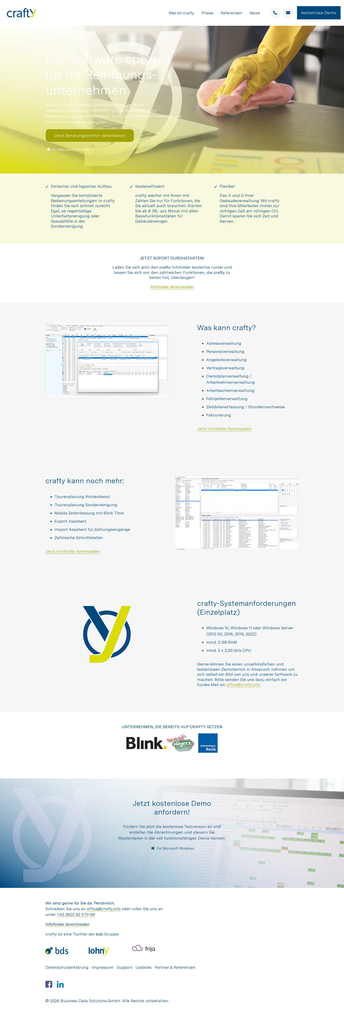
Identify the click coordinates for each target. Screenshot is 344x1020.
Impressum (103, 967)
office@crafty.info (243, 684)
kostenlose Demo (318, 12)
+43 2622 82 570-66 (76, 914)
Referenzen (231, 12)
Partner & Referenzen (175, 967)
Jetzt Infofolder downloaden (224, 428)
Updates (144, 967)
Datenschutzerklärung (67, 967)
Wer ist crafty (181, 12)
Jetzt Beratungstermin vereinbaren (90, 135)
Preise (207, 12)
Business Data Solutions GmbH (90, 1000)
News (255, 12)
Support (124, 967)
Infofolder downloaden (172, 286)
